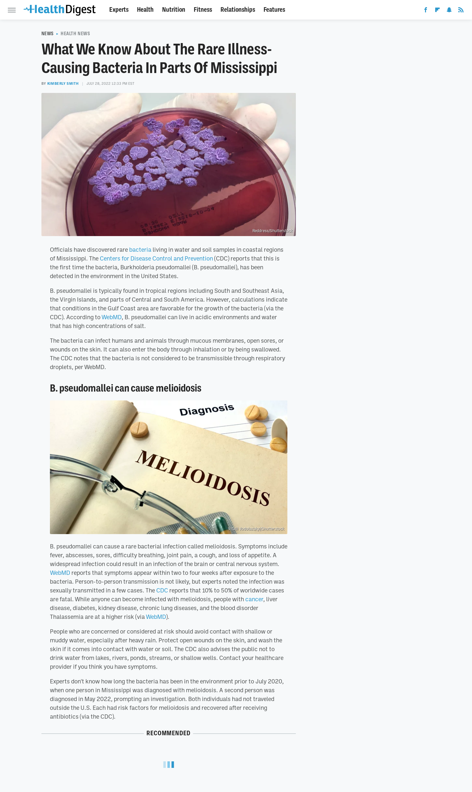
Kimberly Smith (63, 83)
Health (145, 9)
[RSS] (461, 11)
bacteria (140, 249)
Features (274, 9)
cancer (254, 599)
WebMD (111, 317)
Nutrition (173, 9)
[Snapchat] (449, 11)
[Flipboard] (437, 11)
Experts (119, 9)
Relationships (238, 9)
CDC (162, 590)
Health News (75, 33)
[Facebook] (425, 11)
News (47, 33)
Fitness (203, 9)
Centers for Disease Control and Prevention (156, 258)
